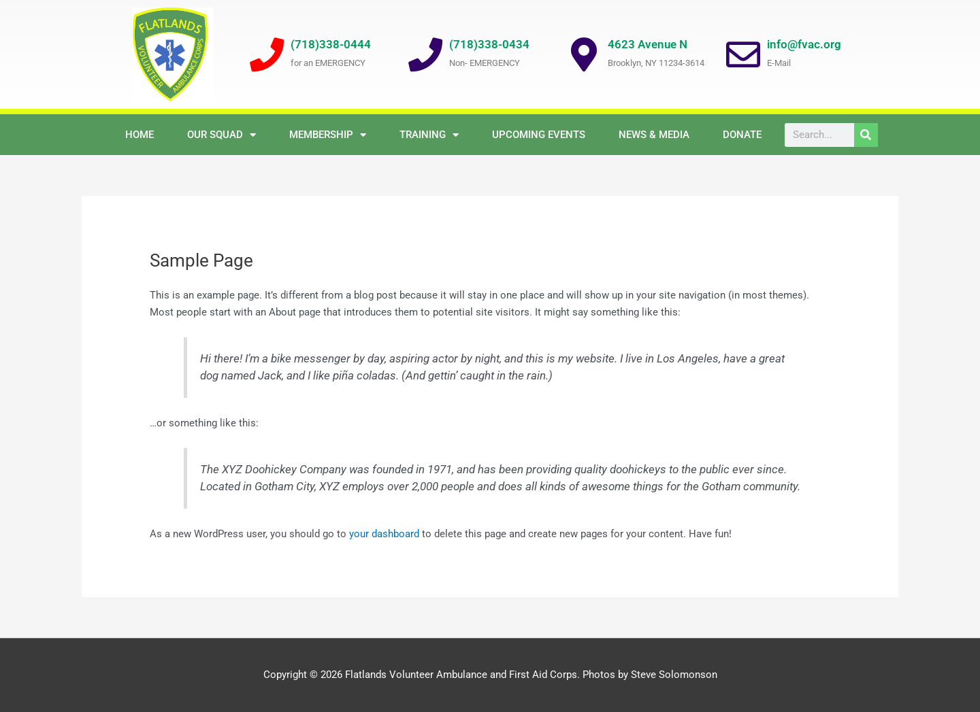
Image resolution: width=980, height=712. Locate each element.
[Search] (866, 135)
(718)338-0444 (331, 44)
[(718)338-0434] (425, 54)
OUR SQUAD (221, 135)
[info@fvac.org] (743, 54)
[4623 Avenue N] (584, 54)
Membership (327, 135)
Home (139, 135)
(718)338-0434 (489, 44)
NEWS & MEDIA (654, 135)
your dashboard (384, 534)
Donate (742, 135)
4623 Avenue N (647, 44)
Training (429, 135)
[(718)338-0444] (267, 54)
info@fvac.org (804, 44)
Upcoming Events (538, 135)
